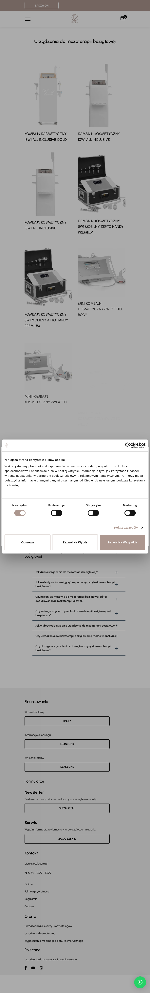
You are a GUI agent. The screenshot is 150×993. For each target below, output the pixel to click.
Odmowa (27, 542)
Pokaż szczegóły (126, 527)
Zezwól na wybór (75, 542)
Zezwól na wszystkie (122, 542)
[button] (140, 982)
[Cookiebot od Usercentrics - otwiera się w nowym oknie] (128, 445)
